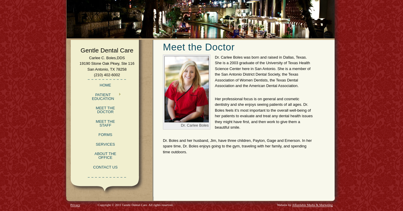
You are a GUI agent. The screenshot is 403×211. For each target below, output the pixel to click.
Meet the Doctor (105, 110)
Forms (105, 134)
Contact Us (105, 167)
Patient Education (104, 97)
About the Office (105, 156)
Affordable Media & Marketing (312, 205)
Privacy (75, 205)
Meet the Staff (105, 123)
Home (105, 85)
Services (105, 144)
